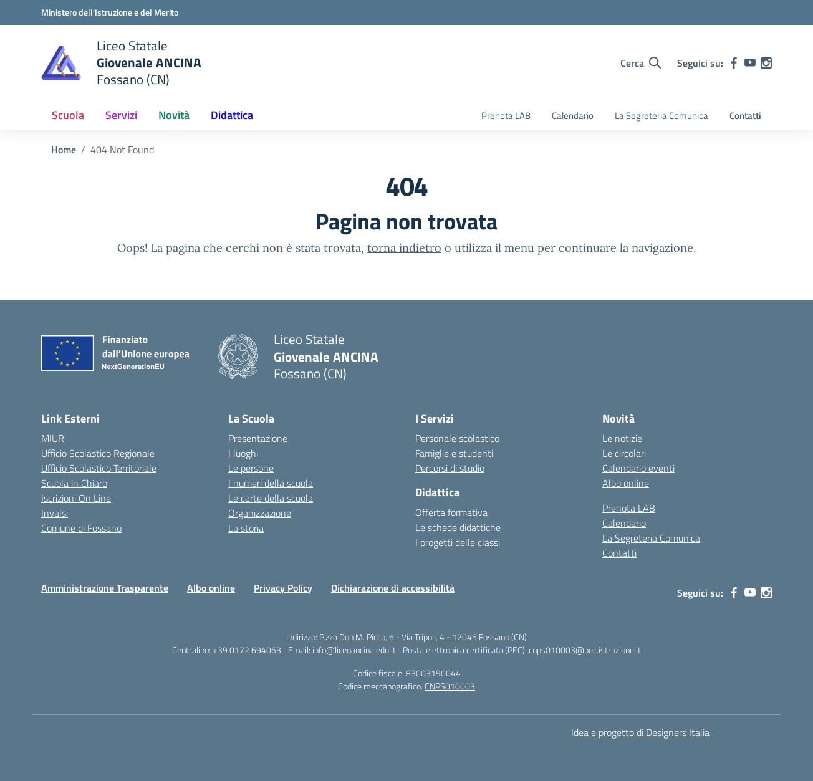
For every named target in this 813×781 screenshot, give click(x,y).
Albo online (625, 483)
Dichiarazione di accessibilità (393, 587)
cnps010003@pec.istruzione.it (585, 649)
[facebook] (733, 63)
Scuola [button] (68, 115)
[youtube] (750, 63)
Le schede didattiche (458, 527)
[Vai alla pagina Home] (63, 149)
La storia (246, 527)
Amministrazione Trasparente (104, 587)
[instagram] (766, 63)
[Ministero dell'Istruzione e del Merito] (109, 12)
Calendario (573, 115)
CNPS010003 (450, 685)
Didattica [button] (232, 115)
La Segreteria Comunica (661, 115)
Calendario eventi (638, 468)
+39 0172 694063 (247, 649)
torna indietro (404, 248)
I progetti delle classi (457, 542)
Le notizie (622, 438)
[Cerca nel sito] (641, 63)
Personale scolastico (457, 438)
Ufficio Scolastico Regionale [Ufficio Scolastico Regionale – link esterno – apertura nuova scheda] (98, 453)
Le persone (251, 468)
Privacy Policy (283, 587)
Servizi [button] (121, 115)
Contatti (745, 115)
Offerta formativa (451, 512)
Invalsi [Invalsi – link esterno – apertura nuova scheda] (54, 512)
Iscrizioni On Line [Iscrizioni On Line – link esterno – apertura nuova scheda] (76, 498)
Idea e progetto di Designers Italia (640, 732)
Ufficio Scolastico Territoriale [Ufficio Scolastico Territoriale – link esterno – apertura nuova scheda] (98, 468)
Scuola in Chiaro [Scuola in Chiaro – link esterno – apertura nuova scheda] (74, 483)
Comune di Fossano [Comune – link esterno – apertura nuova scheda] (81, 527)
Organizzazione (259, 512)
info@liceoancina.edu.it (354, 649)
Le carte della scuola (270, 498)
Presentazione (257, 438)
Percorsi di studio (449, 468)
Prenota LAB (506, 115)
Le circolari (624, 453)
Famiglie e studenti (454, 453)
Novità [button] (174, 115)
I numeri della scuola (270, 483)
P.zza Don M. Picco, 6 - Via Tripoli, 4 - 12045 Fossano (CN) (423, 636)
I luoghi (243, 453)
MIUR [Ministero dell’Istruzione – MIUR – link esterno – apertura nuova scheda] (52, 438)
